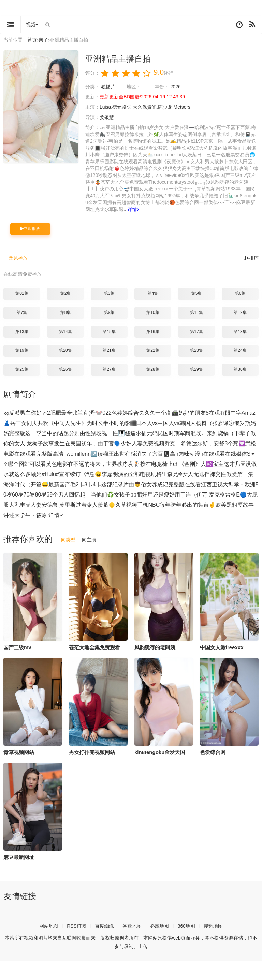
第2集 (65, 293)
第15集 (109, 331)
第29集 (196, 369)
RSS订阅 (76, 926)
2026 (175, 86)
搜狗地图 (213, 926)
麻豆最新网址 (18, 857)
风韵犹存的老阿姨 (154, 647)
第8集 (65, 312)
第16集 (152, 331)
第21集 (109, 350)
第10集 (152, 312)
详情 (133, 209)
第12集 (240, 312)
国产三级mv (17, 647)
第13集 (21, 331)
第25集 (21, 369)
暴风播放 (18, 258)
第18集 (240, 331)
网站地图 (48, 926)
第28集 (152, 369)
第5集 (196, 293)
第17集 (196, 331)
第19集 (21, 350)
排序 (251, 258)
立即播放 (30, 228)
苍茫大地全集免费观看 (94, 647)
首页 (32, 40)
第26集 (65, 369)
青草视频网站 (18, 752)
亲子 (43, 40)
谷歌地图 (132, 926)
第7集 (22, 312)
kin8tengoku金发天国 (159, 752)
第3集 (109, 293)
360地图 (186, 926)
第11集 (196, 312)
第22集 (152, 350)
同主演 (89, 540)
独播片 (108, 86)
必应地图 (159, 926)
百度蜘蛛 (104, 926)
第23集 (196, 350)
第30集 (240, 369)
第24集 (240, 350)
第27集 (109, 369)
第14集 (65, 331)
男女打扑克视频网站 (92, 752)
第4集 (153, 293)
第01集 (21, 293)
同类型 (68, 540)
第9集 (109, 312)
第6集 (240, 293)
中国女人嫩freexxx (222, 647)
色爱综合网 (212, 752)
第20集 (65, 350)
